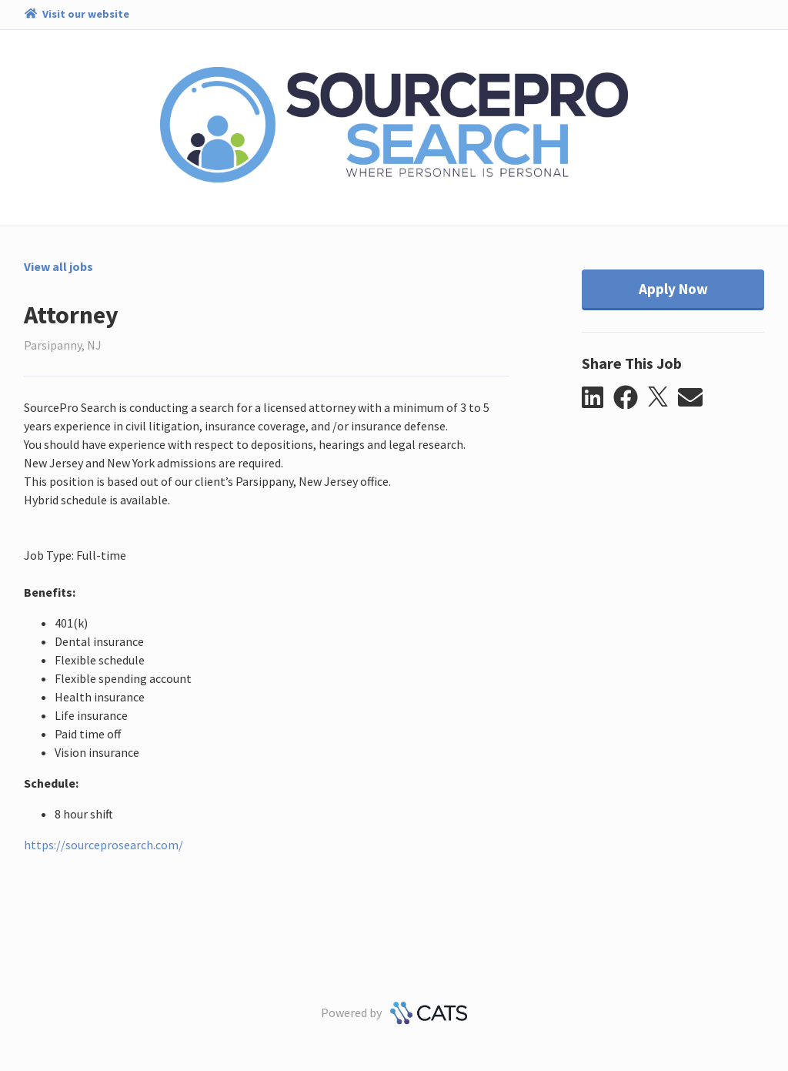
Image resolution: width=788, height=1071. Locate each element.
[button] (597, 398)
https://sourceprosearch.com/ (103, 844)
